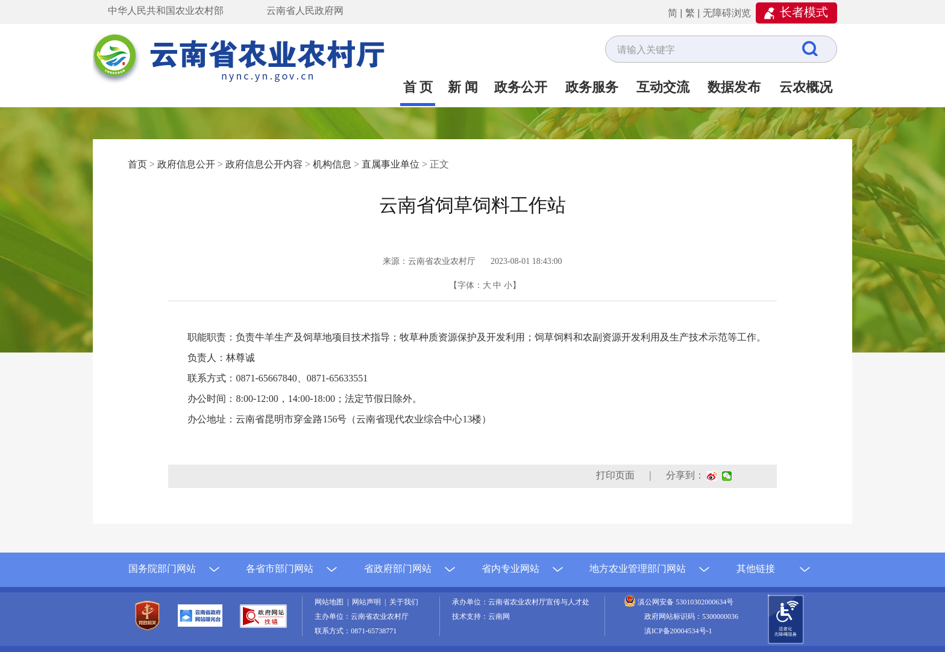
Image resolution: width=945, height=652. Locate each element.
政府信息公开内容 (264, 164)
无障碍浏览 (727, 13)
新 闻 (463, 87)
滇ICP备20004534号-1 (678, 631)
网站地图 (331, 602)
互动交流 (662, 87)
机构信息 (332, 164)
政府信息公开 (186, 164)
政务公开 (520, 87)
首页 (137, 164)
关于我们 (403, 602)
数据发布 (734, 87)
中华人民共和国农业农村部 (166, 10)
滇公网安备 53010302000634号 (685, 602)
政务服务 (591, 87)
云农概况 (805, 87)
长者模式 (804, 12)
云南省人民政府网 (305, 10)
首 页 (418, 87)
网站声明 (368, 602)
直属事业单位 (390, 164)
